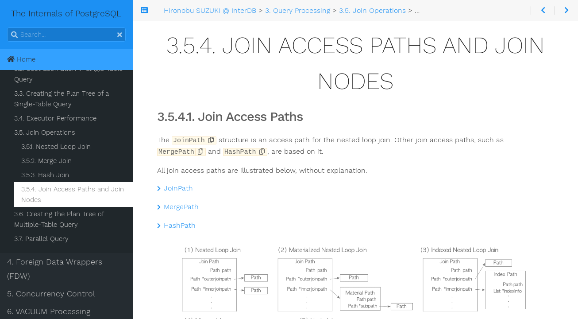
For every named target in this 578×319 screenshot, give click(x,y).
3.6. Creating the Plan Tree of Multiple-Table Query (59, 219)
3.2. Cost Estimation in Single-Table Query (68, 74)
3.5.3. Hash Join (45, 175)
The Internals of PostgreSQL (46, 13)
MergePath (178, 206)
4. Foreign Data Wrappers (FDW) (54, 268)
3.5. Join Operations (44, 132)
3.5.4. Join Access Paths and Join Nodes (72, 194)
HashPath (176, 225)
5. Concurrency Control (51, 293)
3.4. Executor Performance (55, 118)
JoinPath (175, 187)
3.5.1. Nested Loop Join (56, 147)
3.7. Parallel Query (41, 239)
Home (21, 59)
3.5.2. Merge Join (46, 161)
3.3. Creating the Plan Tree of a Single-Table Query (61, 98)
